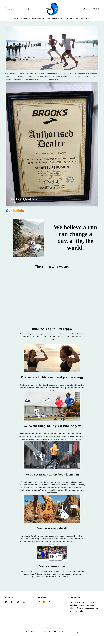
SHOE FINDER (85, 18)
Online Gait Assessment (55, 18)
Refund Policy (53, 632)
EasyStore (63, 628)
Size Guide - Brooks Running (68, 632)
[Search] (25, 9)
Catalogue (24, 18)
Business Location (38, 18)
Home (16, 18)
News (76, 18)
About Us (69, 18)
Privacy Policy (42, 632)
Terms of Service (31, 632)
